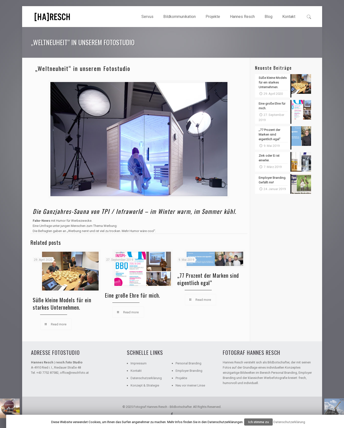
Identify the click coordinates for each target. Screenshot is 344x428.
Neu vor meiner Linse (190, 385)
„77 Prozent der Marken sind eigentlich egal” (208, 279)
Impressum (139, 363)
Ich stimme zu (258, 422)
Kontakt (136, 371)
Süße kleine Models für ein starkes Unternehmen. (62, 303)
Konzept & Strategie (145, 385)
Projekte (181, 378)
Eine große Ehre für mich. (132, 295)
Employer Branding (189, 371)
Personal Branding (188, 363)
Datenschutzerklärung (146, 378)
